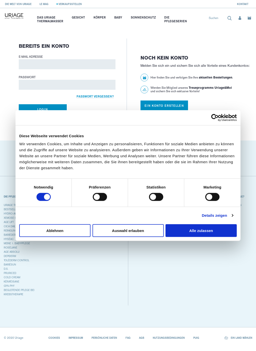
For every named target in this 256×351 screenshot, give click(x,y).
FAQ (128, 337)
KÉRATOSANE (11, 281)
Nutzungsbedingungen (169, 337)
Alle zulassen (201, 230)
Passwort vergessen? (95, 96)
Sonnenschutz (143, 17)
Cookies (54, 337)
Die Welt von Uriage (18, 4)
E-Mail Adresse (31, 56)
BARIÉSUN (10, 264)
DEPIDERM (10, 256)
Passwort (27, 77)
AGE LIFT (9, 222)
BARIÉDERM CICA (14, 235)
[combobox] (220, 19)
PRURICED (10, 273)
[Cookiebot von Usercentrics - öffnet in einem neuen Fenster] (215, 118)
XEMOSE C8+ (12, 217)
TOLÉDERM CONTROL (16, 260)
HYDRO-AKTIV (12, 213)
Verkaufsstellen (70, 4)
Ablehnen (54, 230)
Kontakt (242, 4)
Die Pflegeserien (175, 19)
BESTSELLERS (12, 209)
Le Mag (44, 4)
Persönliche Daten (104, 337)
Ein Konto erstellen (164, 106)
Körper (100, 17)
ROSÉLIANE (10, 247)
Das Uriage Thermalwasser (50, 19)
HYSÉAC (9, 239)
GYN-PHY (9, 285)
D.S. (6, 269)
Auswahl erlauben (128, 230)
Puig (196, 337)
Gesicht (78, 17)
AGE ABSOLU (12, 251)
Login (42, 109)
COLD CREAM (12, 277)
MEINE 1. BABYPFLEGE (17, 243)
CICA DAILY (10, 226)
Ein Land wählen (238, 338)
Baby (118, 17)
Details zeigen (214, 215)
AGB (141, 337)
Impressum (75, 337)
